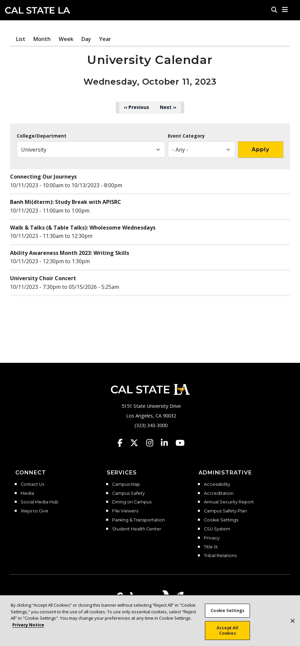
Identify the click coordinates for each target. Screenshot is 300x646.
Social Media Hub (39, 502)
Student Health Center (136, 529)
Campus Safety (128, 493)
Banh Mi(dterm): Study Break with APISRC (65, 202)
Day (86, 39)
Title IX (211, 547)
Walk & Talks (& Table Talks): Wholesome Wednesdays (83, 227)
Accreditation (219, 493)
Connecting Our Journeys (43, 176)
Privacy (212, 538)
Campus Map (126, 484)
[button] (285, 10)
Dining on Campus (132, 502)
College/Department (41, 136)
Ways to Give (34, 511)
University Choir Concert (43, 278)
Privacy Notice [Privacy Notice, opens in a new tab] (28, 630)
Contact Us (32, 484)
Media (27, 493)
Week (66, 39)
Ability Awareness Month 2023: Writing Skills (69, 253)
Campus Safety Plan (225, 511)
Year (105, 39)
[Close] (292, 626)
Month (42, 39)
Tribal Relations (220, 555)
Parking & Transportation (138, 520)
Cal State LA (37, 10)
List (20, 39)
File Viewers (125, 511)
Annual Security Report (229, 502)
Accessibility (217, 484)
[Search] (274, 10)
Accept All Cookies (227, 636)
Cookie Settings (221, 520)
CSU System (217, 529)
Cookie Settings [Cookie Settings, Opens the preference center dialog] (227, 616)
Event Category (186, 136)
